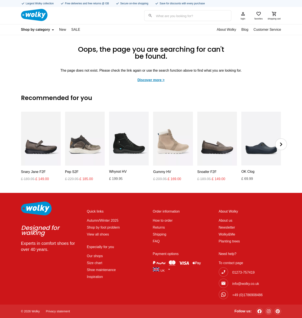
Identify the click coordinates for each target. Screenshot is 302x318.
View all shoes (98, 234)
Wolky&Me (227, 234)
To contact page (231, 263)
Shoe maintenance (101, 270)
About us (225, 220)
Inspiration (95, 277)
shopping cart (274, 15)
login (243, 15)
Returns (159, 227)
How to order (163, 220)
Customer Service (267, 29)
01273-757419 (243, 272)
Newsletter (227, 227)
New (62, 29)
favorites (259, 15)
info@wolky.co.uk (245, 284)
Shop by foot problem (103, 227)
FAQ (156, 241)
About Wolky (226, 29)
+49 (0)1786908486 (247, 295)
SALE (75, 29)
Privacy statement (58, 311)
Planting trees (229, 241)
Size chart (94, 263)
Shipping (159, 234)
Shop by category (37, 29)
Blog (244, 29)
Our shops (95, 256)
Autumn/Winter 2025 (103, 220)
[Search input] (183, 16)
